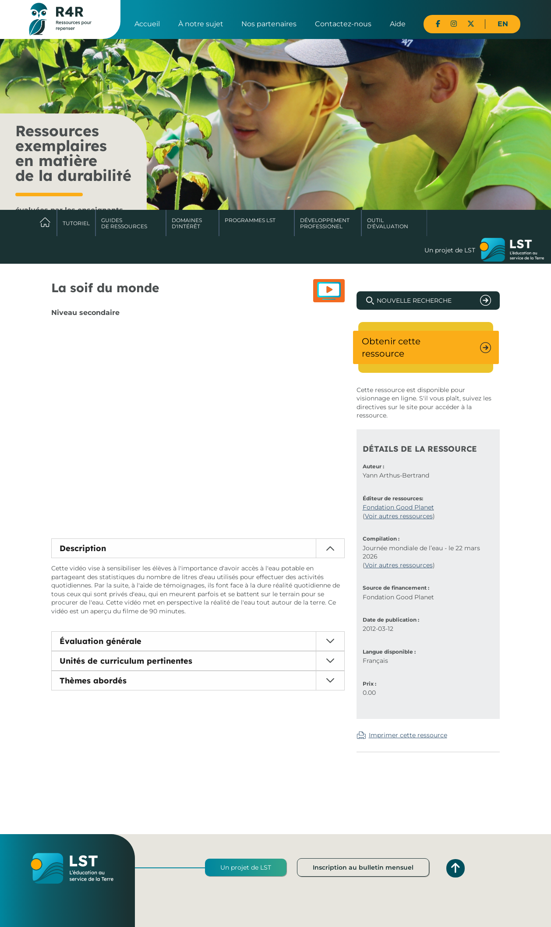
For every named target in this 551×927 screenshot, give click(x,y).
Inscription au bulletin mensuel (363, 867)
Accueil (147, 24)
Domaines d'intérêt (187, 223)
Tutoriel (76, 223)
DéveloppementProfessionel (325, 223)
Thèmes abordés (93, 681)
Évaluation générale (100, 641)
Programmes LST (250, 220)
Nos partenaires (269, 24)
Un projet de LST (245, 867)
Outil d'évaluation (387, 223)
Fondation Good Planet (398, 507)
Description (83, 548)
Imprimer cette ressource (408, 735)
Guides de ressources (124, 223)
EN (503, 24)
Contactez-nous (343, 24)
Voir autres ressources (399, 516)
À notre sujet (200, 24)
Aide (398, 24)
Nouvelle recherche (414, 300)
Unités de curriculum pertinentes (126, 661)
